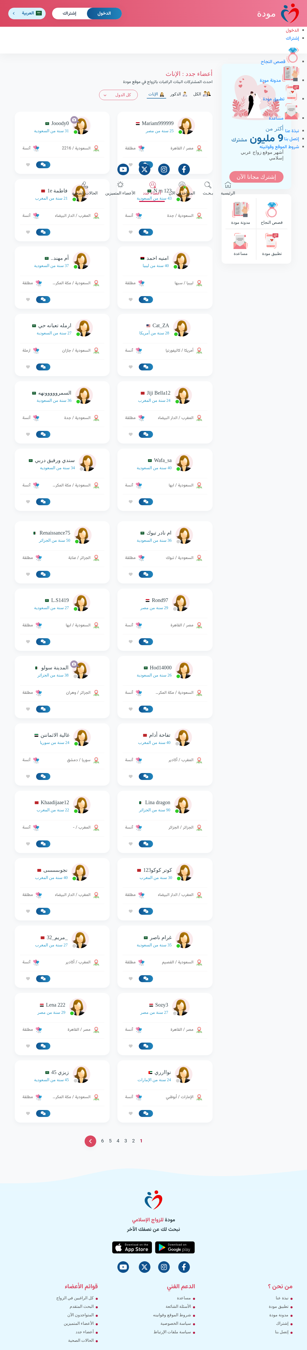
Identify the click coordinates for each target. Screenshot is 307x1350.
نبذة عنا (292, 131)
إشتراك (69, 13)
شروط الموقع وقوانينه (279, 147)
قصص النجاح (280, 62)
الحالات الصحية (85, 188)
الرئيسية (228, 188)
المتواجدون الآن (182, 188)
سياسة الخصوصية (175, 1323)
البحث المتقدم (82, 1306)
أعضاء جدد (152, 188)
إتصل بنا (291, 139)
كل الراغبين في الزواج (75, 1298)
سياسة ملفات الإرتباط (172, 1332)
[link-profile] (165, 262)
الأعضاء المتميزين (120, 188)
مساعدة (284, 118)
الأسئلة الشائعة (178, 1306)
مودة (278, 13)
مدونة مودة (279, 80)
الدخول (104, 13)
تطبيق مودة (281, 99)
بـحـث (208, 188)
